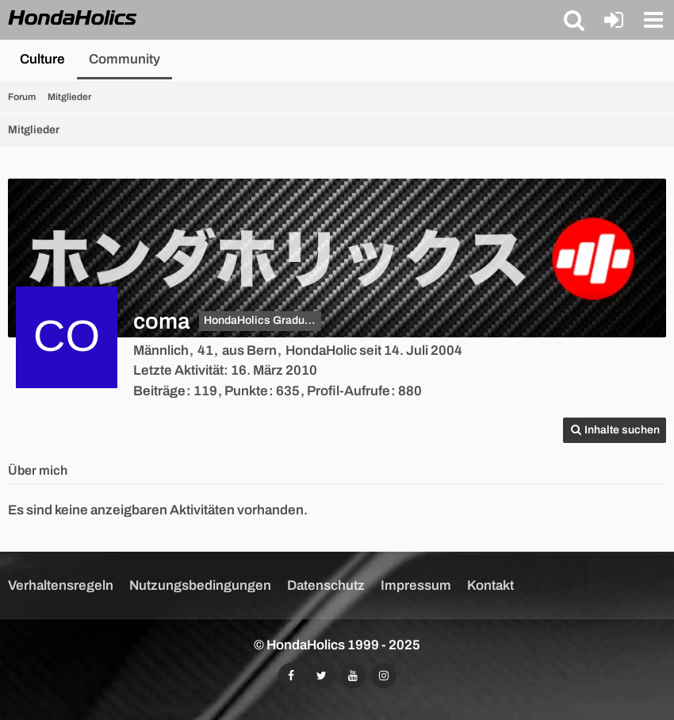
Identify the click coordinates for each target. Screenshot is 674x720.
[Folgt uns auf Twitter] (322, 675)
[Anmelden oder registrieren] (614, 20)
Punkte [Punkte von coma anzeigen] (246, 391)
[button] (574, 20)
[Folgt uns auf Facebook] (291, 675)
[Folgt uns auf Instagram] (383, 675)
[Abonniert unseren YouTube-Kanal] (353, 675)
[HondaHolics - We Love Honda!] (73, 19)
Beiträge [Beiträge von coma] (159, 391)
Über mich (37, 470)
